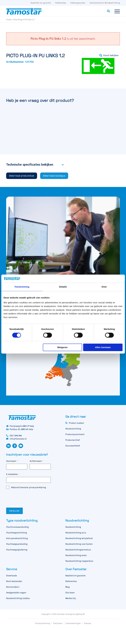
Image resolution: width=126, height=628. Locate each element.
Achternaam (36, 461)
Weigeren (62, 347)
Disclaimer (57, 623)
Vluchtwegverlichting (16, 532)
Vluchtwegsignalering (16, 549)
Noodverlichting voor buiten (79, 544)
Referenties (60, 3)
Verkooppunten (77, 3)
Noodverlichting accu (75, 532)
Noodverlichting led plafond (79, 538)
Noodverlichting (73, 428)
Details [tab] (63, 286)
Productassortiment (74, 434)
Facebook (14, 446)
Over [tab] (104, 286)
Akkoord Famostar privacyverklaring (28, 487)
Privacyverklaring (42, 623)
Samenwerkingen (73, 623)
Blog (67, 587)
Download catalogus (54, 176)
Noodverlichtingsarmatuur (78, 549)
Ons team (70, 592)
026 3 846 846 (16, 435)
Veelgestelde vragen (16, 592)
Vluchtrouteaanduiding (17, 527)
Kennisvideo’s (12, 587)
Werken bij (70, 598)
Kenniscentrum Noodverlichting (105, 3)
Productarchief (72, 440)
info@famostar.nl (18, 439)
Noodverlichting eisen (76, 555)
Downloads (11, 575)
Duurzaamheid (72, 445)
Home (9, 19)
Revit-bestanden (14, 581)
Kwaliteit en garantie (41, 3)
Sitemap (87, 623)
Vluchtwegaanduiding (17, 544)
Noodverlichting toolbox (18, 598)
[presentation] (29, 498)
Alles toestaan (103, 347)
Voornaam (12, 461)
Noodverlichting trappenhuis (79, 561)
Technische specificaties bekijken (29, 164)
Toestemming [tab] (21, 286)
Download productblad (21, 176)
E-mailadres (12, 474)
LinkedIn (8, 446)
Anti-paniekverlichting (17, 538)
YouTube (20, 446)
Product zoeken (76, 423)
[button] (109, 55)
